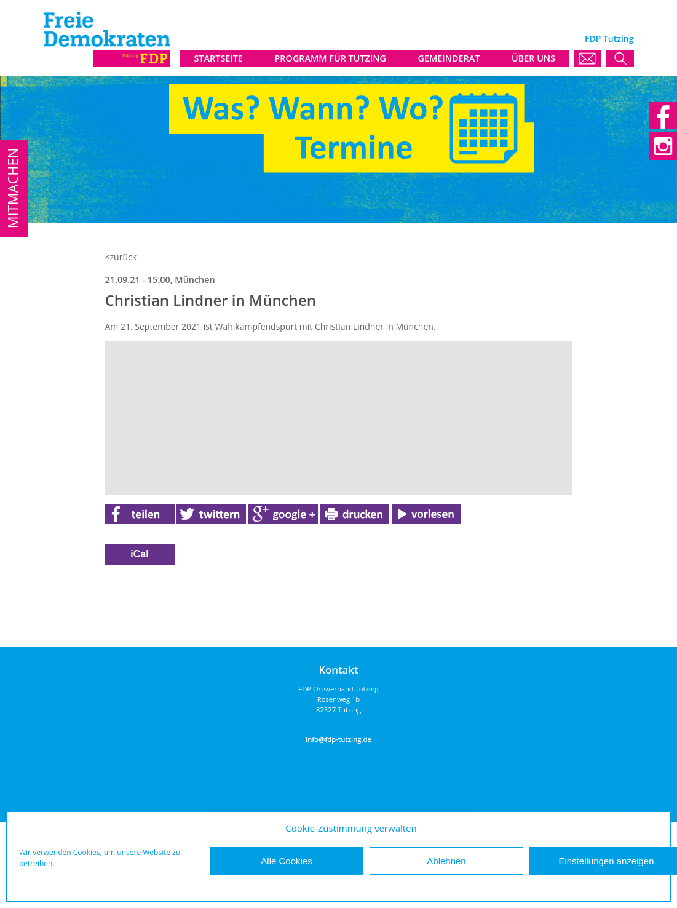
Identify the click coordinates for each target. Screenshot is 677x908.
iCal (139, 554)
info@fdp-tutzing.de (338, 739)
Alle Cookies (286, 861)
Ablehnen (446, 861)
